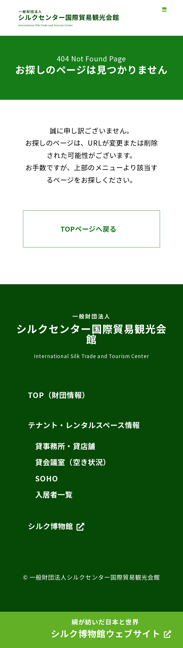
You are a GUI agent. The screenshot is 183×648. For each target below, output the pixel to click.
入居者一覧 (58, 495)
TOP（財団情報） (58, 394)
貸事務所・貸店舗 (65, 446)
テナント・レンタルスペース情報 (84, 425)
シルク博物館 (56, 527)
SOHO (46, 478)
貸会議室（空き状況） (72, 462)
